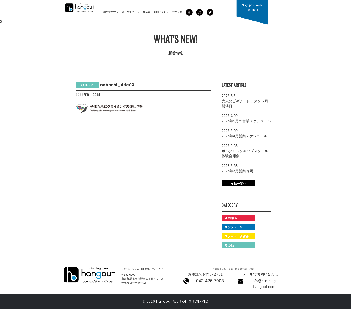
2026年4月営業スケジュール (245, 136)
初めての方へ (110, 12)
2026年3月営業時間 (237, 171)
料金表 (146, 12)
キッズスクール (130, 12)
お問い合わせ (161, 12)
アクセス (177, 12)
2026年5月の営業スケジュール (246, 121)
